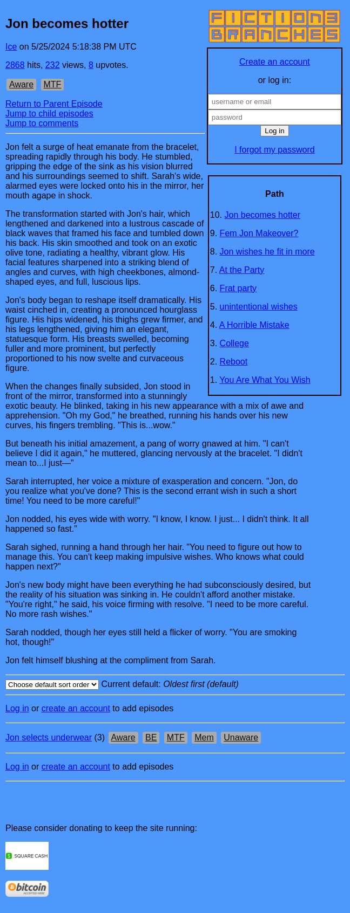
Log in (17, 708)
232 (52, 65)
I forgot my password (274, 149)
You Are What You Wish (264, 380)
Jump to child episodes (49, 113)
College (234, 343)
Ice (11, 46)
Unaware (241, 737)
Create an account (274, 61)
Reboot (234, 361)
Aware (21, 84)
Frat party (238, 288)
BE (151, 737)
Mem (204, 737)
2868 (15, 65)
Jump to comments (41, 123)
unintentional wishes (259, 306)
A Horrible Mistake (254, 324)
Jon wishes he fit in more (267, 251)
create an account (76, 708)
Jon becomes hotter (263, 214)
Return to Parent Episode (54, 103)
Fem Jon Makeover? (259, 233)
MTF (53, 84)
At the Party (242, 269)
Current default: (175, 684)
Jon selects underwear (48, 737)
